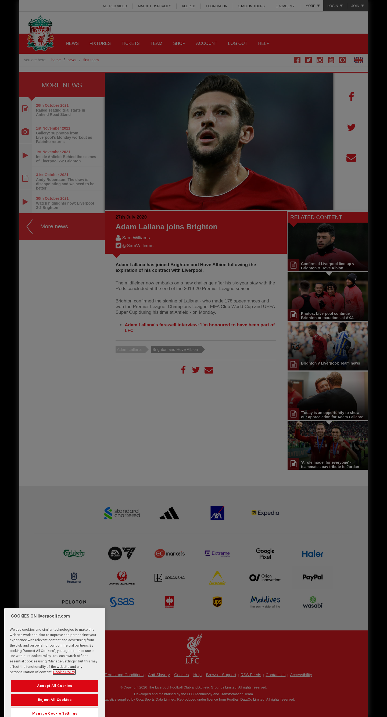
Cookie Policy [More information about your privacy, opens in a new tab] (64, 682)
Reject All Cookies (55, 710)
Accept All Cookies (54, 696)
